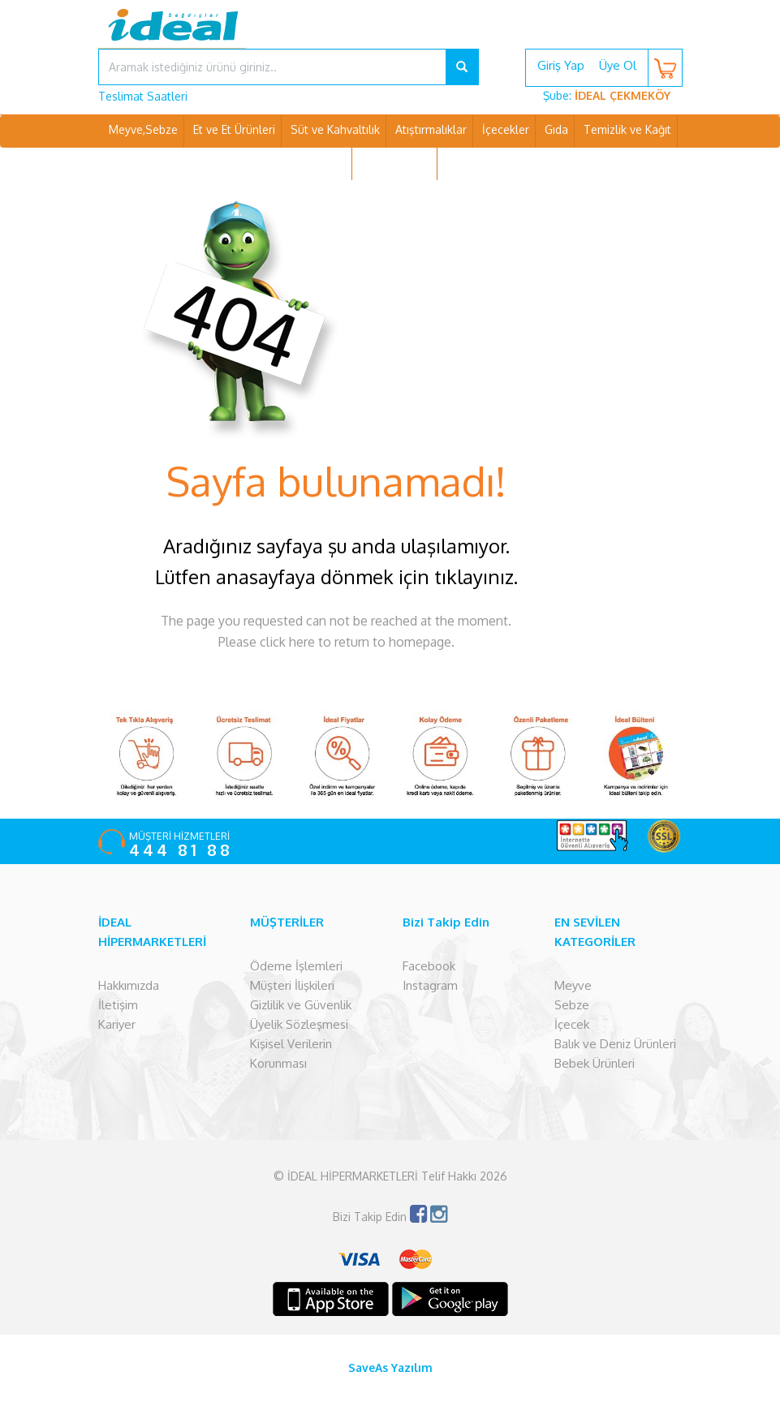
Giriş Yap (560, 65)
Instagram (430, 985)
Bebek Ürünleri (594, 1063)
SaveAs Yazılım (390, 1367)
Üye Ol (617, 65)
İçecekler (505, 129)
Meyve (573, 985)
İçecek (571, 1024)
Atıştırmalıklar (431, 129)
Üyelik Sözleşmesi (299, 1024)
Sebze (571, 1005)
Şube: (606, 95)
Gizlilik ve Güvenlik (300, 1005)
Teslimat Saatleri (142, 96)
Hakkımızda (128, 985)
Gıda (556, 129)
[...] (272, 67)
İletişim (118, 1005)
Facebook (429, 966)
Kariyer (117, 1024)
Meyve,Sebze (143, 129)
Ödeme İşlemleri (296, 966)
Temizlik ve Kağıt (627, 129)
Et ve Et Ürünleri (234, 129)
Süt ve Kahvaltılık (335, 129)
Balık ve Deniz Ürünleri (615, 1044)
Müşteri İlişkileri (292, 985)
